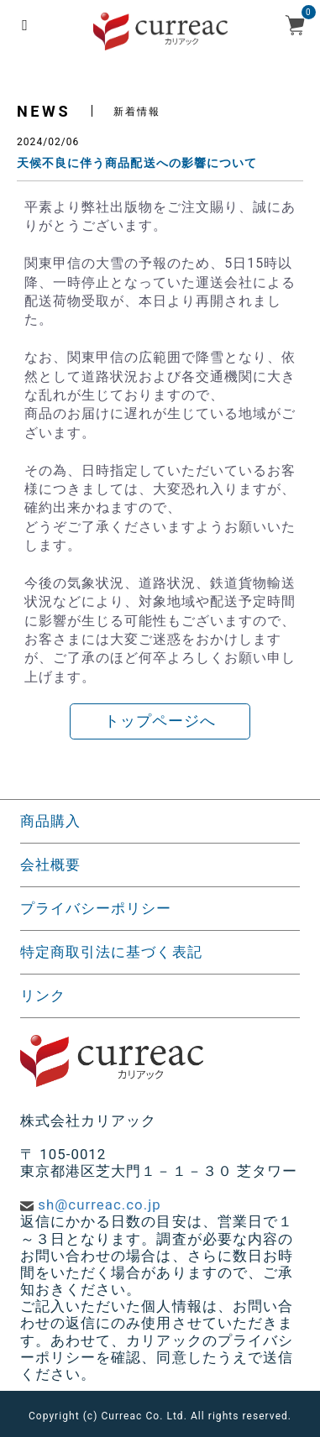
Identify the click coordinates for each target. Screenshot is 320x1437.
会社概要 (50, 864)
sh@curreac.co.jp (99, 1204)
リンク (43, 995)
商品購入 (50, 821)
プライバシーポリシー (96, 908)
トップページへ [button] (160, 721)
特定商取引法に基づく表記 (111, 951)
